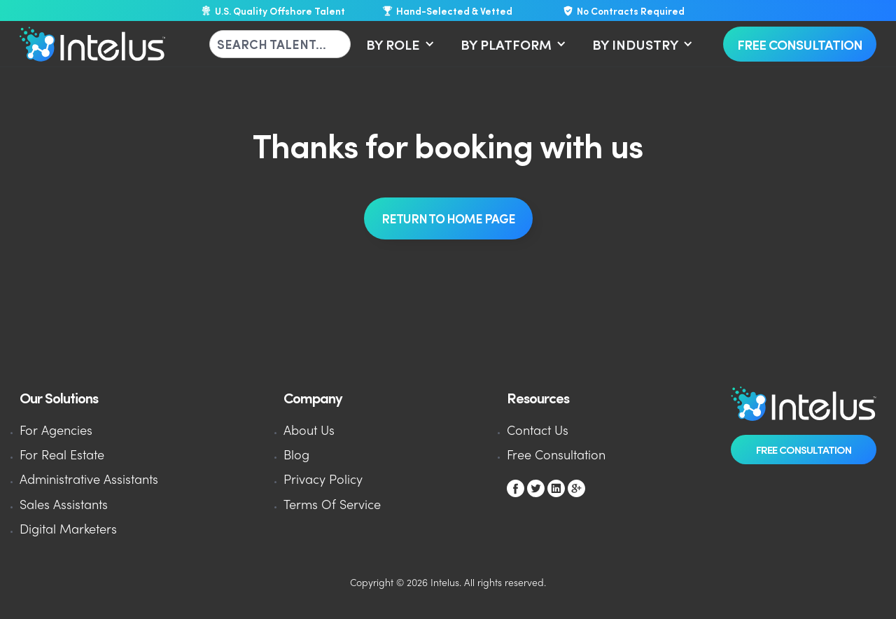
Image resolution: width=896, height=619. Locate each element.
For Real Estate (62, 456)
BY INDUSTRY (635, 44)
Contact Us (537, 432)
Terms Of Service (332, 506)
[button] (398, 44)
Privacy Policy (323, 481)
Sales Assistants (64, 506)
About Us (309, 432)
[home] (92, 44)
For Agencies (56, 432)
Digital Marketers (68, 530)
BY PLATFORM (506, 44)
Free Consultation (799, 44)
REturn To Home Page (448, 218)
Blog (296, 456)
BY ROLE (393, 44)
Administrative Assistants (89, 481)
